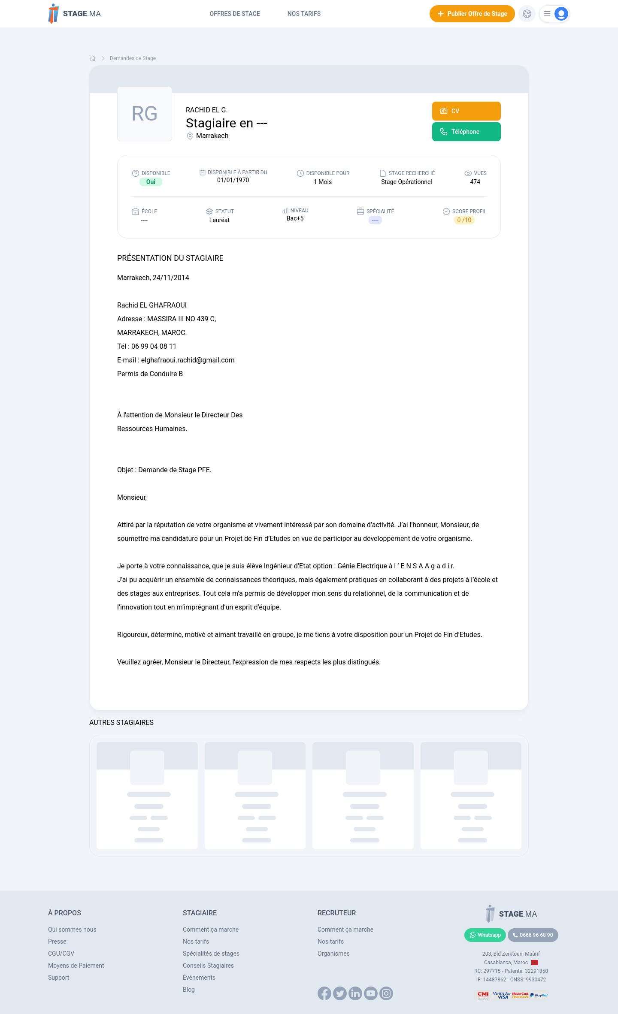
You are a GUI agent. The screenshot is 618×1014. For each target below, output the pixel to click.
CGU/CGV (61, 953)
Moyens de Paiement (76, 965)
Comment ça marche (211, 929)
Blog (189, 989)
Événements (199, 977)
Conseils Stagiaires (208, 965)
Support (58, 977)
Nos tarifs (304, 13)
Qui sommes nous (72, 929)
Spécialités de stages (211, 953)
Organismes (334, 953)
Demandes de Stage (133, 58)
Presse (57, 941)
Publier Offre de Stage (472, 13)
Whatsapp (485, 935)
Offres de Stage (235, 13)
